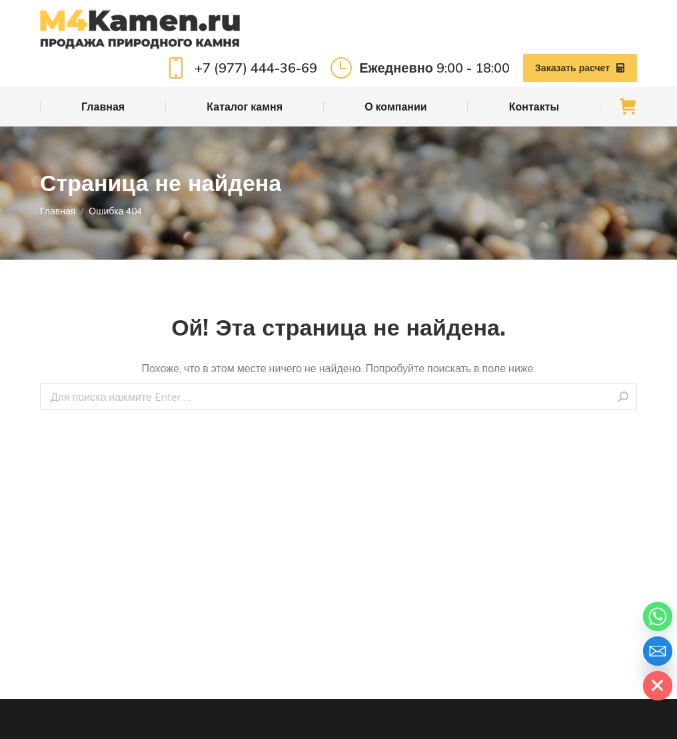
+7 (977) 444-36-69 (241, 68)
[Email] (657, 651)
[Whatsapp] (657, 616)
